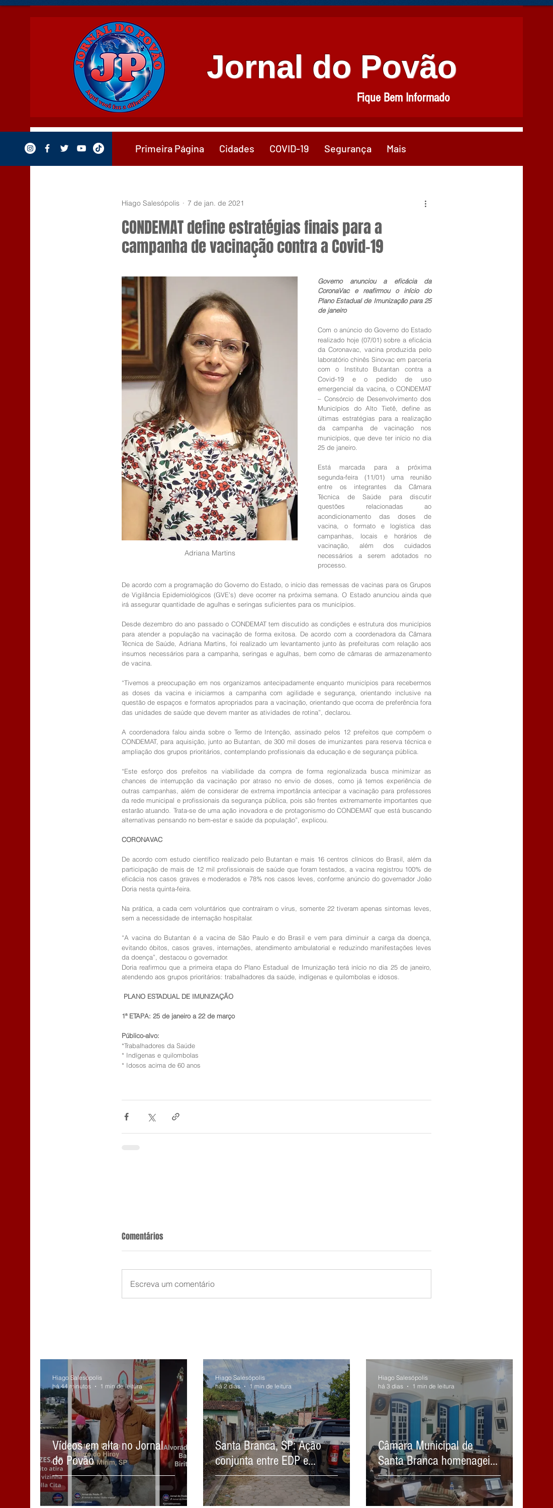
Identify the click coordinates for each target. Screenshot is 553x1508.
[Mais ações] (425, 203)
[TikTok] (98, 148)
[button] (237, 148)
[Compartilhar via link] (175, 1116)
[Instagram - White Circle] (30, 148)
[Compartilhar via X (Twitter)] (151, 1116)
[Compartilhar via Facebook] (126, 1116)
